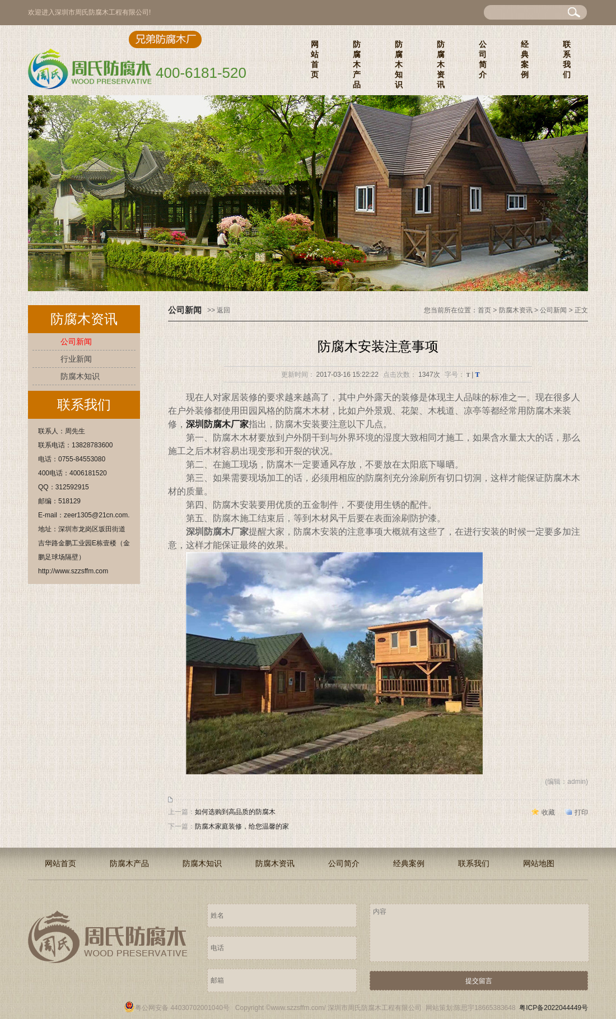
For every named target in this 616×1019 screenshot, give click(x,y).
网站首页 (315, 59)
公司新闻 (76, 341)
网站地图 (538, 863)
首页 (484, 310)
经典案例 (525, 59)
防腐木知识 (399, 64)
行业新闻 (76, 358)
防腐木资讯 (441, 64)
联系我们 (567, 59)
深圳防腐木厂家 (217, 424)
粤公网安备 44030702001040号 (177, 1008)
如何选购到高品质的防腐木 (235, 812)
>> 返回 (218, 310)
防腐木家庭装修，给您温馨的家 (242, 826)
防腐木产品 (357, 64)
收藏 (548, 812)
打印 (581, 812)
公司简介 (483, 59)
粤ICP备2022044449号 (553, 1008)
